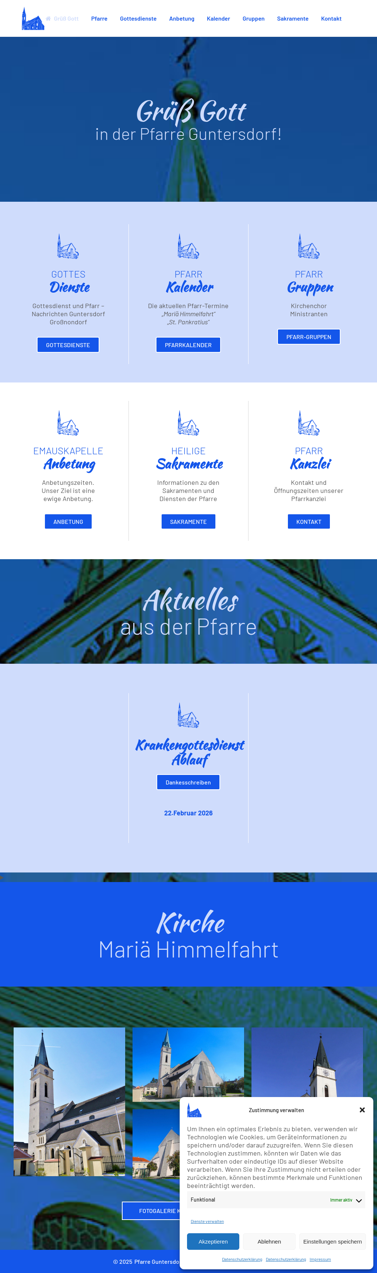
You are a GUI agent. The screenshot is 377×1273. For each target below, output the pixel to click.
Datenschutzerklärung (242, 1259)
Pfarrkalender (188, 344)
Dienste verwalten (207, 1221)
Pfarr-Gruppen (308, 336)
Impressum (320, 1259)
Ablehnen (269, 1241)
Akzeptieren (213, 1241)
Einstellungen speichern (332, 1241)
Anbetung (68, 521)
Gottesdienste (68, 344)
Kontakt (308, 521)
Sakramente (188, 521)
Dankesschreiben (188, 782)
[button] (362, 1110)
